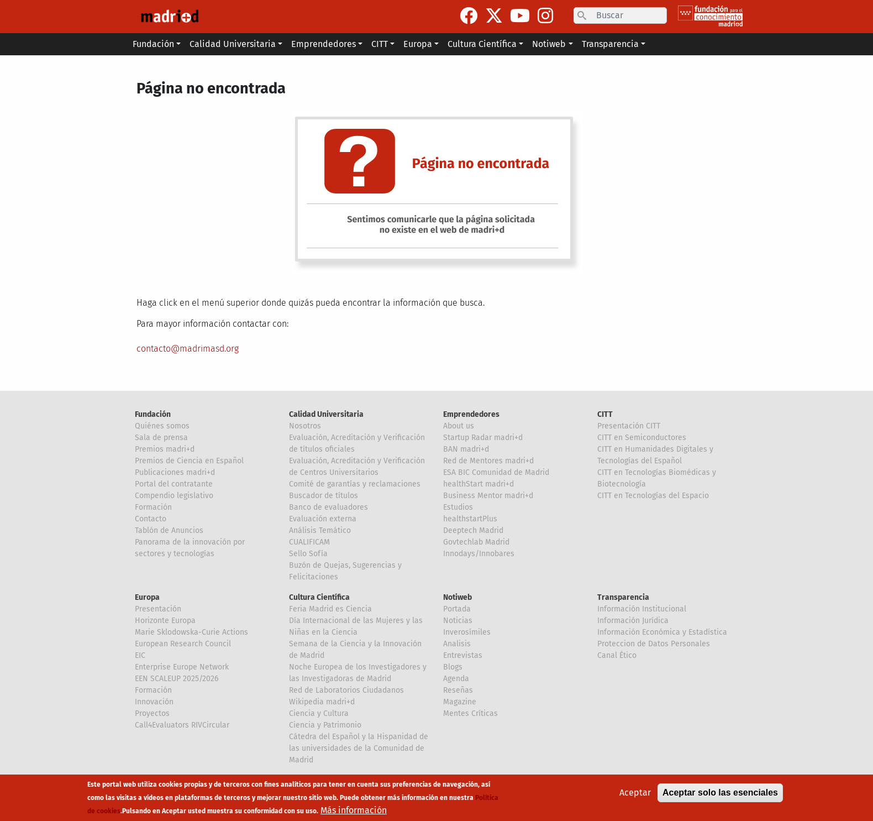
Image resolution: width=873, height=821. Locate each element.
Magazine (459, 702)
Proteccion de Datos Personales (653, 644)
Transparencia (623, 597)
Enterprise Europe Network (182, 667)
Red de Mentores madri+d (488, 461)
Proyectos (152, 713)
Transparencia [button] (610, 44)
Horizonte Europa (165, 620)
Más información (353, 810)
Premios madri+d (164, 449)
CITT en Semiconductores (641, 437)
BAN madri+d (466, 449)
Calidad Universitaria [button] (233, 44)
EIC (140, 655)
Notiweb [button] (549, 44)
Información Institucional (641, 609)
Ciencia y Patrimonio (325, 725)
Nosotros (305, 426)
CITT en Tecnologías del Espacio (653, 495)
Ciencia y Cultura (319, 713)
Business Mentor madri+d (488, 495)
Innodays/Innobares (478, 553)
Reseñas (458, 690)
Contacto (150, 519)
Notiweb (457, 597)
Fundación (153, 414)
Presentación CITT (628, 426)
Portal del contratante (174, 484)
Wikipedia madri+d (322, 702)
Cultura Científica (319, 597)
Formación (153, 507)
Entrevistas (462, 655)
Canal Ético (617, 655)
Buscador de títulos (323, 495)
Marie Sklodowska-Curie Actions (191, 632)
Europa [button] (417, 44)
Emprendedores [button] (323, 44)
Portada (457, 609)
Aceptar (635, 792)
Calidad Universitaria (326, 414)
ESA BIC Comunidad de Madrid (496, 472)
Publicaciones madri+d (175, 472)
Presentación (158, 609)
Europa (147, 597)
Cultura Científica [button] (482, 44)
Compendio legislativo (174, 495)
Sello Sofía (308, 553)
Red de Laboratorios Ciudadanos (346, 690)
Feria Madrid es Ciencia (330, 609)
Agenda (456, 678)
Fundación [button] (153, 44)
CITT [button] (379, 44)
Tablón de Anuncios (169, 530)
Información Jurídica (633, 620)
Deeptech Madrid (473, 530)
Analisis (457, 644)
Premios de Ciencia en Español (189, 461)
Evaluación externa (322, 519)
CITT (605, 414)
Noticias (457, 620)
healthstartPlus (470, 519)
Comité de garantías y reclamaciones (354, 484)
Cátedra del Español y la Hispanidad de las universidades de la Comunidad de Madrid (358, 748)
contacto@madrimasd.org (187, 348)
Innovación (154, 702)
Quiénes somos (162, 426)
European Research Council (183, 644)
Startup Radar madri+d (483, 437)
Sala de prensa (161, 437)
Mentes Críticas (470, 713)
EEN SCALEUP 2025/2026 (176, 678)
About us (458, 426)
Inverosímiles (467, 632)
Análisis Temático (320, 530)
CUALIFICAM (309, 542)
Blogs (452, 667)
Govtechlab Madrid (476, 542)
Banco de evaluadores (328, 507)
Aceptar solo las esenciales (720, 792)
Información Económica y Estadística (662, 632)
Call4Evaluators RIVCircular (182, 725)
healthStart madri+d (478, 484)
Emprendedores (471, 414)
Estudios (458, 507)
